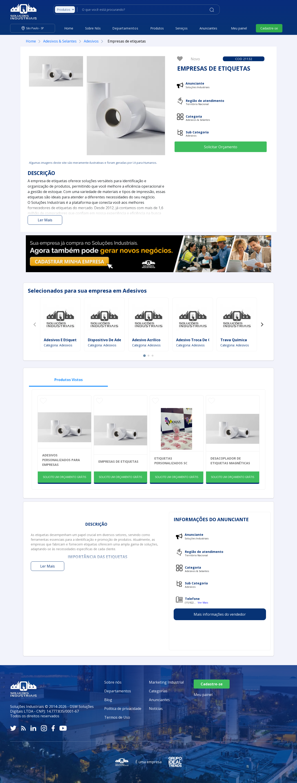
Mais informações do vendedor (220, 614)
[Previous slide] (35, 324)
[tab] (144, 355)
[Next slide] (262, 324)
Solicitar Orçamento (220, 146)
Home (68, 28)
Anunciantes (208, 28)
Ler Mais (45, 220)
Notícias (156, 708)
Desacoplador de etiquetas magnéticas (230, 460)
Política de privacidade (122, 708)
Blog (108, 699)
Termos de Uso (117, 717)
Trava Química (233, 339)
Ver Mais (203, 602)
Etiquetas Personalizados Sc (170, 460)
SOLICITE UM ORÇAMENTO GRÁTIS (64, 477)
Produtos (157, 28)
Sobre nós (113, 682)
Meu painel (239, 28)
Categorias (158, 691)
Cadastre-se (269, 28)
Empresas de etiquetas (118, 461)
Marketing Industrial (166, 682)
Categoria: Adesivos (58, 345)
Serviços (181, 28)
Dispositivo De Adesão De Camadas (119, 339)
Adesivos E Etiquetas (62, 339)
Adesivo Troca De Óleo (196, 339)
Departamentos (117, 691)
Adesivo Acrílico (146, 339)
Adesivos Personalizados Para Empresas (61, 460)
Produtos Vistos (68, 379)
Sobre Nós (93, 28)
